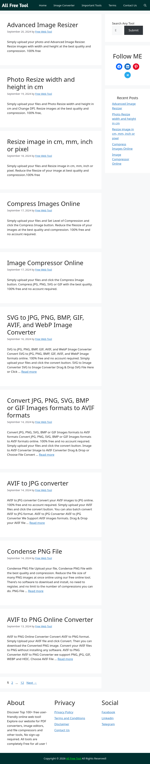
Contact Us (130, 5)
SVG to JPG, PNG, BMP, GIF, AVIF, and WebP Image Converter (45, 324)
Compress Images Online (43, 203)
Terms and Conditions (69, 718)
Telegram (108, 724)
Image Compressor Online (45, 263)
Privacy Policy (63, 712)
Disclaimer (61, 724)
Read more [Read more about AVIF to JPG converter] (37, 523)
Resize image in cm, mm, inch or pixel (50, 145)
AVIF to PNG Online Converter (50, 619)
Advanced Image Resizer (42, 25)
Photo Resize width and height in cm (41, 83)
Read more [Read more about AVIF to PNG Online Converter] (65, 659)
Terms (112, 5)
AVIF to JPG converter (37, 483)
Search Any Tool (123, 23)
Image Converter (64, 5)
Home (43, 5)
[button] (145, 5)
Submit (134, 30)
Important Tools (92, 5)
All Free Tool (73, 758)
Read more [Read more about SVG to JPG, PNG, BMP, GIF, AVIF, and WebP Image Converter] (29, 372)
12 (22, 683)
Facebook (108, 712)
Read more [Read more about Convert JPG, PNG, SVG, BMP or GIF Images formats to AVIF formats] (46, 455)
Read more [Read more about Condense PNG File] (35, 591)
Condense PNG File (34, 551)
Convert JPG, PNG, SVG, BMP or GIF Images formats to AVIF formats (50, 407)
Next (31, 683)
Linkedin (108, 718)
